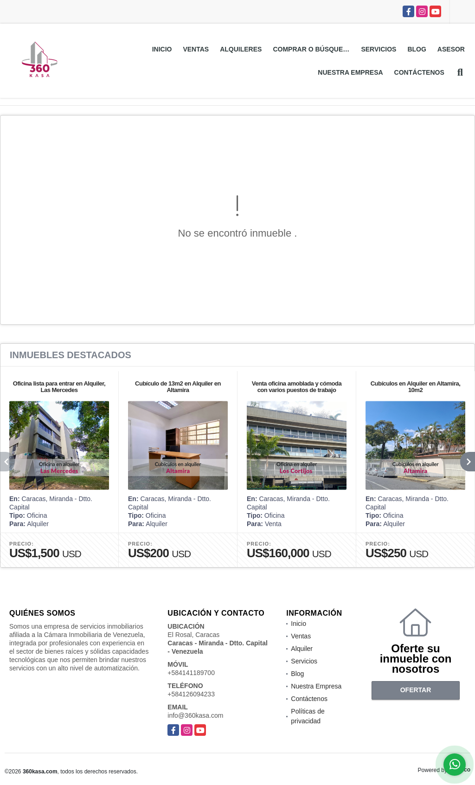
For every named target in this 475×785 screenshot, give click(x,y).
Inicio (162, 49)
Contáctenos (419, 72)
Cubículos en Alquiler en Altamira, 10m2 (416, 386)
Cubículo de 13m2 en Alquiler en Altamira (178, 386)
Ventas (196, 49)
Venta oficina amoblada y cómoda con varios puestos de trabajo (296, 386)
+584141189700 (191, 672)
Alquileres (241, 49)
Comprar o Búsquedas (314, 49)
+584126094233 (191, 694)
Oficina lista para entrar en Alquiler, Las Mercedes (59, 386)
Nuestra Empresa (350, 72)
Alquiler (302, 648)
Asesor (451, 49)
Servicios (378, 49)
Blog (416, 49)
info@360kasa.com (195, 715)
